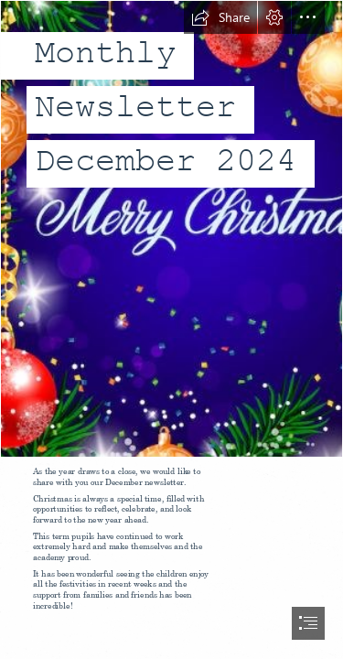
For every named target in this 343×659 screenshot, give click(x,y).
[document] (171, 329)
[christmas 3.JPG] (171, 229)
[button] (220, 17)
